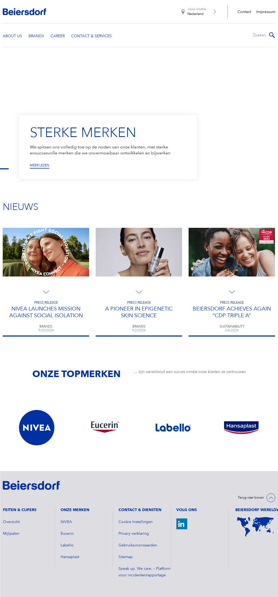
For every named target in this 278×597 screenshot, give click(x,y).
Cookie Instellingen (135, 522)
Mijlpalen (11, 534)
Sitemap (125, 557)
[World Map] (255, 527)
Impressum (265, 12)
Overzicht (11, 522)
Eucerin (67, 534)
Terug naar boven (251, 497)
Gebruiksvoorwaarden (137, 545)
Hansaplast (70, 557)
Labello (67, 545)
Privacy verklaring (133, 534)
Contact (244, 12)
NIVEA (66, 522)
